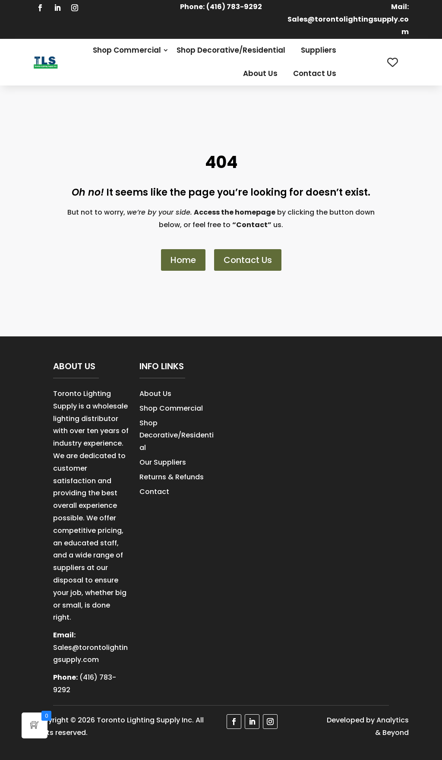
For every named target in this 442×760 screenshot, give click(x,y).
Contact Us (314, 73)
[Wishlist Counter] (392, 62)
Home (183, 260)
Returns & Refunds (171, 477)
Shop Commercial (127, 50)
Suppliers (318, 50)
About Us (260, 73)
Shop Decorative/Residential (231, 50)
